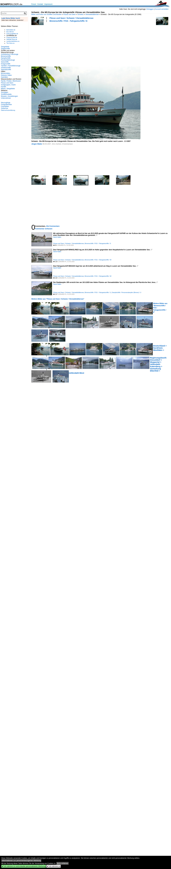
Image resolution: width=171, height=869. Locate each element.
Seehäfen (4, 77)
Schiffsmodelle (6, 94)
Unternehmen (6, 98)
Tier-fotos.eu (10, 43)
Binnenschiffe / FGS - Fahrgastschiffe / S (98, 243)
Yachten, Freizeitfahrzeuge (10, 66)
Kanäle (3, 87)
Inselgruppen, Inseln (8, 85)
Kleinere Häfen (6, 75)
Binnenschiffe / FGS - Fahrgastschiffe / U (98, 292)
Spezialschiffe (6, 69)
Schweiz (80, 14)
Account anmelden (161, 9)
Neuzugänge (5, 103)
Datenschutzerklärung (8, 110)
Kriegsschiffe (5, 64)
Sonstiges (4, 92)
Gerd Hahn (57, 237)
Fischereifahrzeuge (8, 60)
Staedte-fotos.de (11, 39)
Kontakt (40, 4)
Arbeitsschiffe (6, 68)
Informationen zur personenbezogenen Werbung (21, 860)
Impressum (48, 4)
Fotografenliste (6, 104)
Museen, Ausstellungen (9, 96)
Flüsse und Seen (69, 14)
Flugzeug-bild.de (11, 37)
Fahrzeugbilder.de (12, 33)
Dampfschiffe (5, 58)
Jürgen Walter (36, 144)
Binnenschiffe (6, 56)
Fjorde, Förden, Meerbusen (11, 81)
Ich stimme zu (53, 866)
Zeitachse (4, 108)
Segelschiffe (5, 49)
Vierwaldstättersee (92, 14)
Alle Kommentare (52, 226)
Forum (33, 4)
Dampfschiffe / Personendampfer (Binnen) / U (126, 292)
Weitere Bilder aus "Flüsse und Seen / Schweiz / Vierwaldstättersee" (57, 299)
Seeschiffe (5, 62)
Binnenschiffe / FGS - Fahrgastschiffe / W (98, 260)
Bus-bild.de (10, 32)
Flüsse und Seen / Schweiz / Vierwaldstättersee (71, 18)
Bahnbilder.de (10, 30)
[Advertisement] (49, 44)
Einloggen (150, 9)
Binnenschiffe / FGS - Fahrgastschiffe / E (68, 21)
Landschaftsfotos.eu (12, 41)
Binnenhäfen (5, 73)
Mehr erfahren (62, 863)
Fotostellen (5, 106)
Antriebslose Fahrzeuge (9, 54)
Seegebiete (5, 47)
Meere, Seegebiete (8, 89)
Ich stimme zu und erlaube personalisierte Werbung (24, 866)
